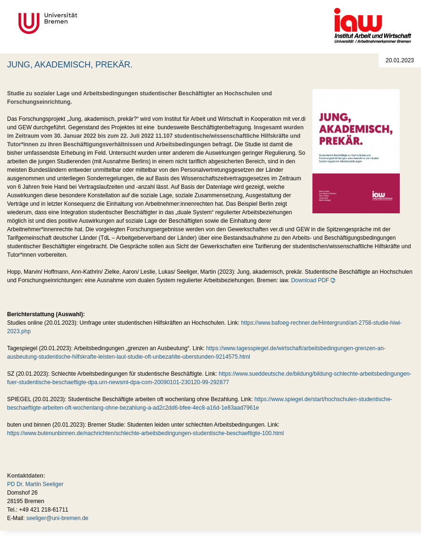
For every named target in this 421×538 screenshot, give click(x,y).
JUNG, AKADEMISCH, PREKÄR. (70, 64)
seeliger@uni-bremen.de (57, 518)
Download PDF (310, 280)
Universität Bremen (79, 23)
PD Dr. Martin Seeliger (35, 484)
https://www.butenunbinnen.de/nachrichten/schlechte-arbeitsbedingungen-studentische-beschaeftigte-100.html (145, 433)
